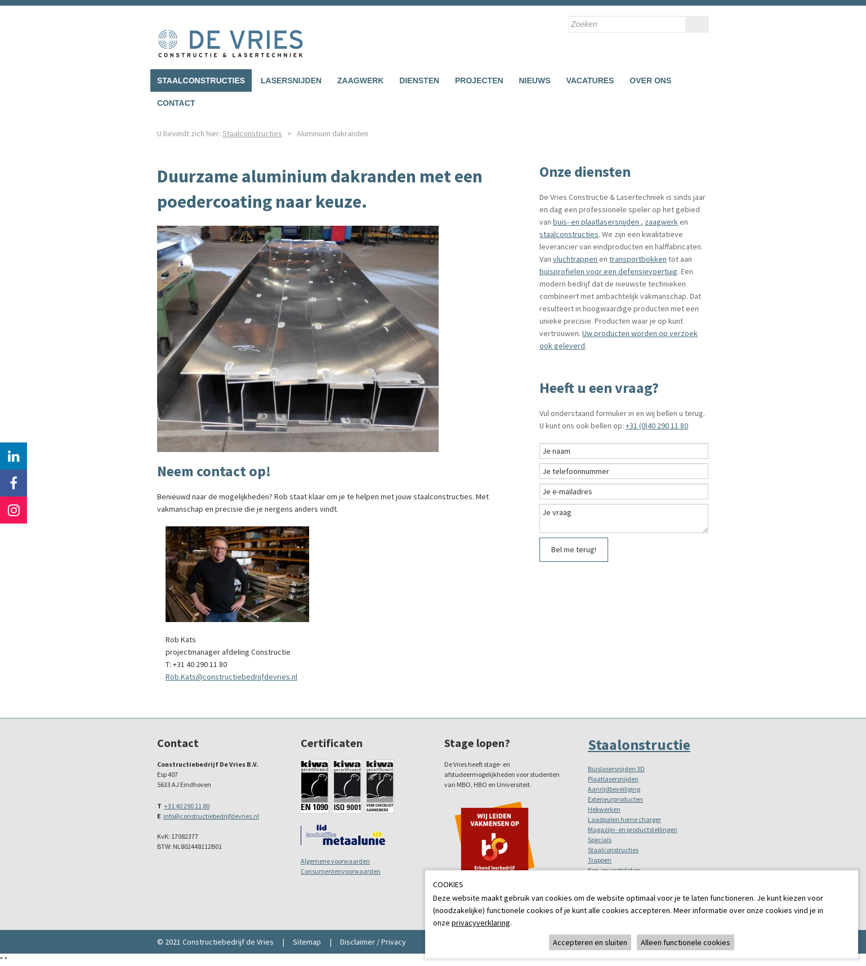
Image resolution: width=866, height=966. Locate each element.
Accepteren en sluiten (590, 942)
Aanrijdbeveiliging (614, 789)
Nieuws (534, 80)
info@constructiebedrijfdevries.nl (211, 816)
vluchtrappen (575, 259)
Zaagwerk (360, 80)
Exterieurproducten (615, 799)
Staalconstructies (201, 80)
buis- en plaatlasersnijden (597, 222)
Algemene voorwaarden (335, 861)
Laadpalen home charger (624, 819)
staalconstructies (569, 234)
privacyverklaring (481, 923)
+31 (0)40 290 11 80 (657, 426)
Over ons (650, 80)
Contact (176, 103)
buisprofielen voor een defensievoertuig (608, 271)
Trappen (599, 860)
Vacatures (590, 80)
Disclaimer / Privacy (373, 942)
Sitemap (307, 942)
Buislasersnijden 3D (616, 768)
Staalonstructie (639, 744)
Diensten (419, 80)
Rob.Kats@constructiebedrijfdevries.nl (231, 677)
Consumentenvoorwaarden (341, 871)
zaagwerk (661, 222)
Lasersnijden (291, 80)
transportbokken (638, 259)
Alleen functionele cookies (685, 942)
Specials (599, 839)
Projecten (479, 80)
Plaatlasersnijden (613, 779)
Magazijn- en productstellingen (632, 829)
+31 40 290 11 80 (186, 806)
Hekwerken (604, 809)
